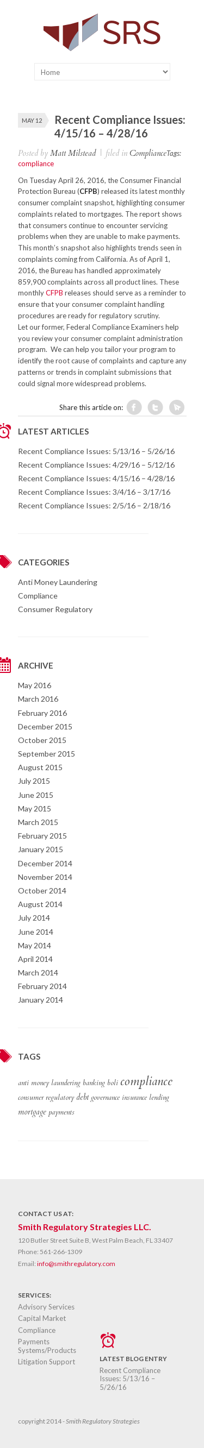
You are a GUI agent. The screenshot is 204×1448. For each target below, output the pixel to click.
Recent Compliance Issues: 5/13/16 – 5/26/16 (96, 451)
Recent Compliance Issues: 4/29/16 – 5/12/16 (96, 464)
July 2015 (34, 780)
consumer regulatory (46, 1098)
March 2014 (38, 972)
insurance (134, 1098)
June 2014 (35, 931)
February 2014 (42, 986)
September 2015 (46, 753)
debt (82, 1097)
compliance (36, 163)
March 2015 (38, 822)
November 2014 (45, 877)
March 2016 (38, 698)
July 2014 (34, 917)
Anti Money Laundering (57, 582)
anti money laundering (49, 1083)
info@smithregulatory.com (76, 1264)
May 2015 (34, 808)
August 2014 (40, 904)
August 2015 (40, 767)
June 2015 (35, 794)
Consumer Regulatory (55, 609)
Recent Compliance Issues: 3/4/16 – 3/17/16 (94, 491)
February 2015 (42, 835)
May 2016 (34, 685)
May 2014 (34, 945)
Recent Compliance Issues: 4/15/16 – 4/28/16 (96, 478)
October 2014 (42, 890)
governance (105, 1098)
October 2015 (42, 740)
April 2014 (35, 959)
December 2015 (45, 726)
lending (159, 1098)
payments (61, 1112)
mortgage (32, 1111)
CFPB (54, 292)
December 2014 (45, 863)
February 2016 (42, 712)
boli (112, 1083)
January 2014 (40, 999)
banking (94, 1083)
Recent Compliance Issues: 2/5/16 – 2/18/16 (94, 505)
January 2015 (40, 849)
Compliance (147, 153)
